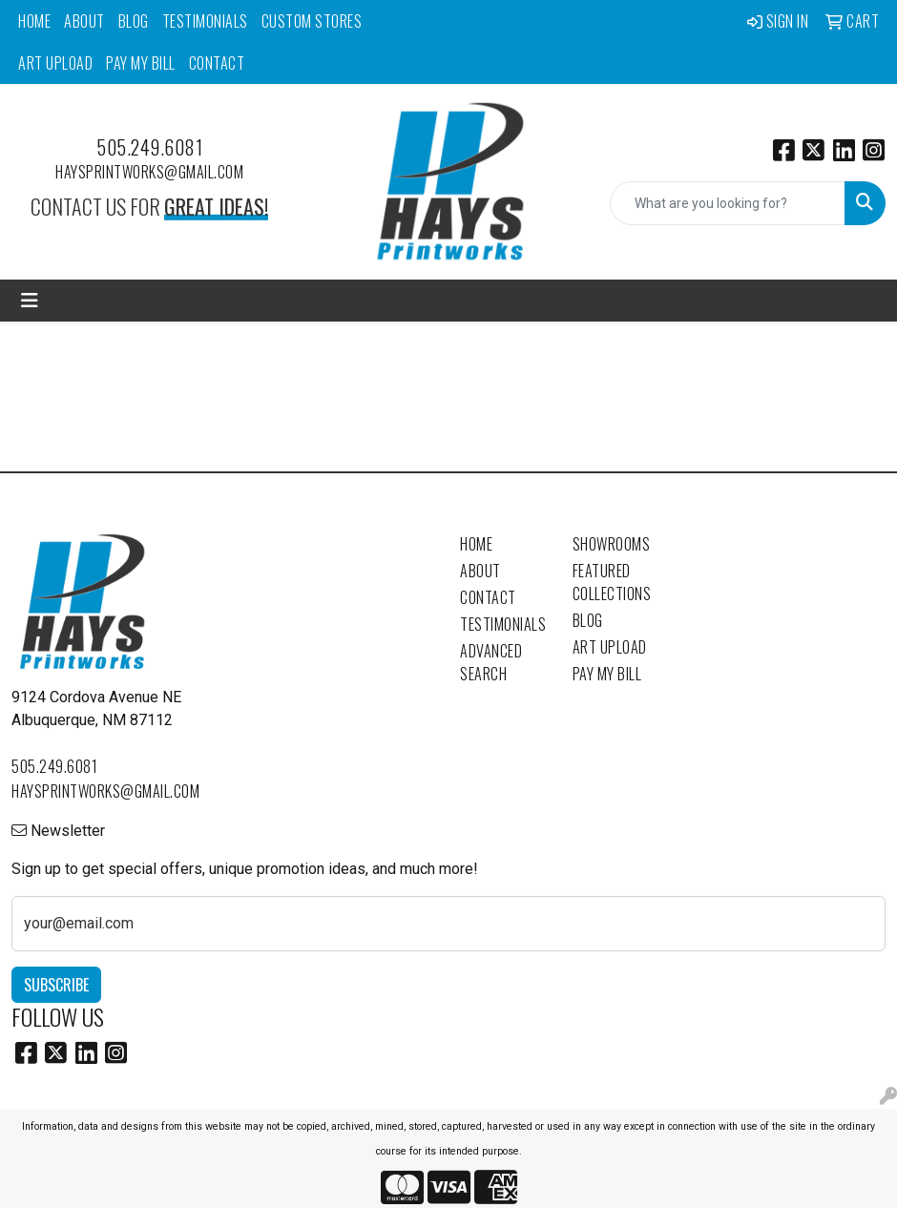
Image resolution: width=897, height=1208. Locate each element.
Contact (217, 63)
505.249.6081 (149, 147)
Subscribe (56, 984)
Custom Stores (312, 21)
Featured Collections (612, 582)
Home (34, 21)
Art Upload (55, 63)
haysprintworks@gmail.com (149, 171)
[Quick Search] (727, 203)
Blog (133, 21)
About (84, 21)
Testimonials (205, 21)
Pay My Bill (141, 63)
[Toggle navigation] (30, 300)
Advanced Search (491, 662)
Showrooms (612, 543)
